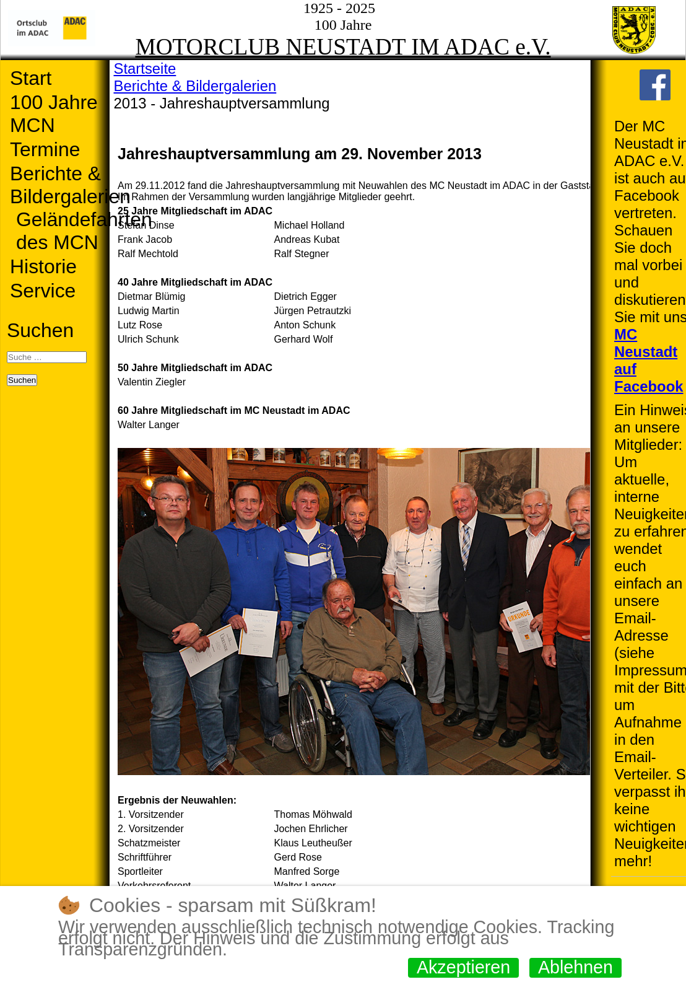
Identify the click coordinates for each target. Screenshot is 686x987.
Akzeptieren (463, 967)
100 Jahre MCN (54, 113)
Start (30, 78)
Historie (43, 266)
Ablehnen (575, 967)
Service (43, 290)
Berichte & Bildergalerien (70, 185)
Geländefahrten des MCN (84, 230)
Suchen (40, 330)
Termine (45, 149)
